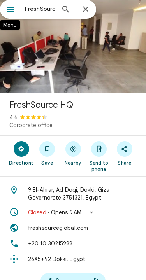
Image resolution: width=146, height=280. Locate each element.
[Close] (85, 9)
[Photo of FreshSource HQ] (73, 46)
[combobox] (40, 9)
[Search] (65, 10)
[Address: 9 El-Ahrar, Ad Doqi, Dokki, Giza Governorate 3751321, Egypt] (73, 194)
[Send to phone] (99, 156)
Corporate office (31, 125)
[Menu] (11, 10)
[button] (73, 212)
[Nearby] (73, 153)
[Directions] (21, 153)
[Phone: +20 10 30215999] (73, 243)
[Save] (47, 153)
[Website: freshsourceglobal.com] (73, 228)
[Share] (124, 153)
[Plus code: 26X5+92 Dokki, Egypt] (73, 259)
